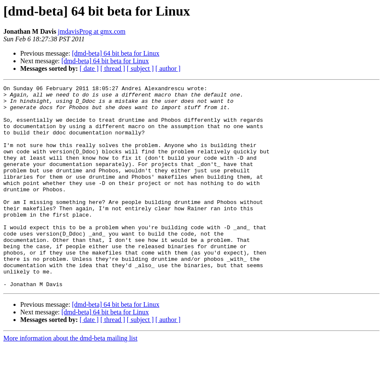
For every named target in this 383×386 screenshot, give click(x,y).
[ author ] (168, 68)
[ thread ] (112, 68)
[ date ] (89, 68)
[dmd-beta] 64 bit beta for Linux (116, 53)
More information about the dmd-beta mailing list (70, 378)
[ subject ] (140, 68)
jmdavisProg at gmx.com (91, 31)
